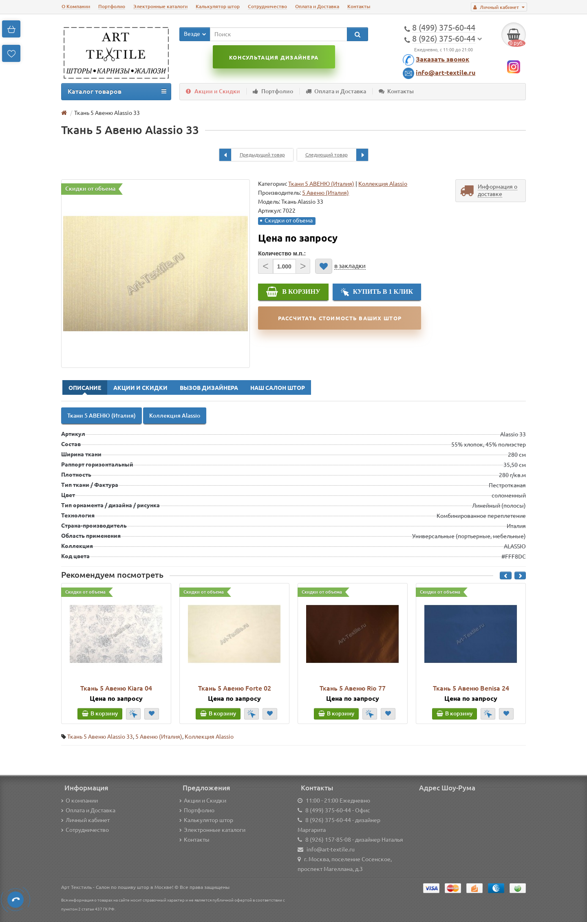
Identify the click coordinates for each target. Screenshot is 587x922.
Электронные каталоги (160, 6)
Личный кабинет (85, 820)
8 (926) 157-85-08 (328, 839)
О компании (79, 800)
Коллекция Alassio (382, 183)
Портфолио (111, 6)
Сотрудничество (267, 6)
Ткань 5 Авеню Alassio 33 (100, 736)
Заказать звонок (442, 59)
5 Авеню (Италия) (158, 736)
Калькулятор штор (218, 6)
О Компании (76, 6)
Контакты (358, 6)
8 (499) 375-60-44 (328, 810)
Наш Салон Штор (277, 388)
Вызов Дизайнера (209, 388)
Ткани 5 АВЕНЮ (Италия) (321, 183)
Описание (84, 388)
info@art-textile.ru (445, 72)
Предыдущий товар (252, 155)
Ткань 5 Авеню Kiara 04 (116, 688)
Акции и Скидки (213, 91)
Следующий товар (336, 155)
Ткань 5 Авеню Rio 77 (353, 688)
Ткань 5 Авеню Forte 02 (234, 688)
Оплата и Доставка (317, 6)
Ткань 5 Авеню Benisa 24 (471, 688)
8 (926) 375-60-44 (328, 820)
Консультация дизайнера (273, 57)
